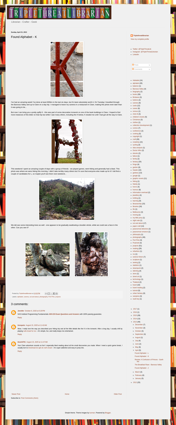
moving (135, 215)
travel (135, 285)
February (138, 375)
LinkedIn (136, 54)
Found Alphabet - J (142, 368)
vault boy (136, 299)
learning (136, 201)
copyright (136, 136)
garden (135, 167)
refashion (136, 251)
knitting (135, 198)
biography (136, 92)
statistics (136, 265)
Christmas (136, 120)
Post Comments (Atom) (29, 398)
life (134, 209)
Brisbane (136, 97)
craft (134, 139)
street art (136, 276)
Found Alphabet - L (142, 353)
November (139, 328)
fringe (135, 164)
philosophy (137, 234)
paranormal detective (140, 229)
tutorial (135, 290)
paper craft (137, 226)
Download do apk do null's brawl (40, 348)
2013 (135, 322)
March (137, 372)
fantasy (135, 162)
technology (137, 279)
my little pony (137, 218)
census (135, 111)
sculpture (136, 260)
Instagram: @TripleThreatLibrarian (145, 52)
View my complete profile (140, 39)
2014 (135, 319)
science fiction (138, 257)
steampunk (137, 268)
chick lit (135, 114)
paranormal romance (140, 232)
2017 (135, 309)
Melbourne (137, 212)
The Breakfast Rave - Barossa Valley (148, 365)
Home (67, 394)
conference (137, 131)
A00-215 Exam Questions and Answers (64, 314)
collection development (141, 125)
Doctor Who (137, 150)
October (138, 331)
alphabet (20, 297)
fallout (135, 156)
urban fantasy (138, 293)
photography (43, 297)
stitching (136, 271)
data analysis (137, 148)
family (135, 159)
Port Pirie (52, 297)
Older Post (118, 394)
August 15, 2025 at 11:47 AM (37, 342)
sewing (135, 262)
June (137, 344)
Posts (135, 65)
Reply (20, 318)
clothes (135, 122)
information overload (140, 192)
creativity (136, 142)
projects (58, 297)
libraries (135, 206)
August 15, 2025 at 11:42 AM (36, 325)
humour (135, 190)
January (138, 378)
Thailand (136, 282)
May (137, 347)
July (137, 341)
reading (135, 248)
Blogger (108, 413)
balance (135, 86)
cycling (135, 145)
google (135, 176)
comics (135, 128)
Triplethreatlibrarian (141, 36)
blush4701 (22, 342)
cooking (135, 134)
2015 (135, 315)
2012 (135, 382)
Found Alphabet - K (142, 356)
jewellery (136, 195)
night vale (136, 220)
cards (135, 106)
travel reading (138, 288)
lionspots (21, 325)
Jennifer (21, 311)
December (139, 325)
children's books (139, 117)
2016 (135, 312)
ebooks (135, 153)
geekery (136, 173)
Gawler (135, 170)
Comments (137, 69)
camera (26, 297)
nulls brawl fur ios (29, 331)
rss (134, 254)
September (139, 334)
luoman (92, 413)
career (135, 108)
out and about (34, 297)
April (137, 350)
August (138, 337)
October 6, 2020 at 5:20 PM (35, 311)
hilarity (135, 184)
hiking (135, 181)
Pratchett (136, 243)
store (134, 274)
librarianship (137, 204)
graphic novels (138, 178)
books (135, 94)
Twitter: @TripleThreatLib (142, 49)
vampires (136, 296)
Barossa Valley (138, 89)
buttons (135, 100)
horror (135, 187)
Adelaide (136, 80)
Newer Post (16, 394)
